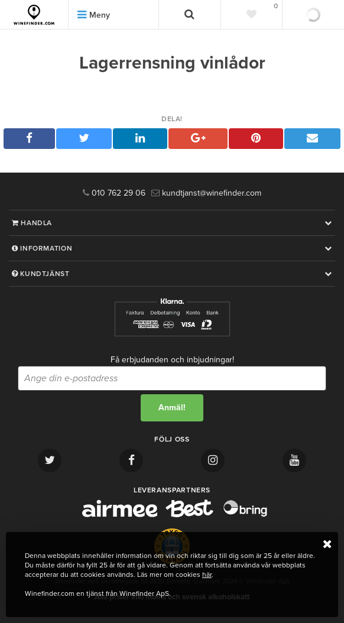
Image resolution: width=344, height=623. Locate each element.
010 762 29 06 (114, 193)
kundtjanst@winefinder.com (206, 193)
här (207, 574)
